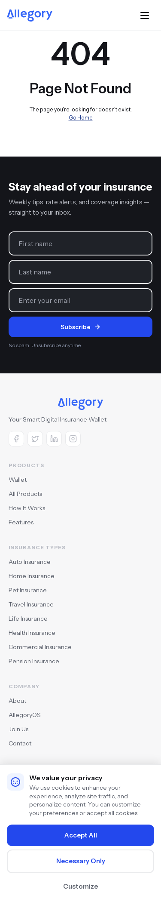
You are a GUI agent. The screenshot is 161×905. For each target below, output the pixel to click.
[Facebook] (16, 438)
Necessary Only (80, 861)
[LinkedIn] (54, 438)
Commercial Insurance (40, 647)
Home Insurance (32, 576)
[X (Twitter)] (35, 438)
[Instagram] (73, 438)
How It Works (27, 508)
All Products (25, 494)
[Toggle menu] (144, 15)
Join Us (18, 729)
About (17, 701)
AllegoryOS (25, 715)
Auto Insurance (30, 562)
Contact (20, 743)
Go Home (81, 117)
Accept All (80, 835)
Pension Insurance (34, 661)
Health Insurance (32, 633)
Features (21, 522)
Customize (80, 886)
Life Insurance (28, 618)
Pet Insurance (28, 590)
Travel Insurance (31, 604)
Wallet (18, 479)
